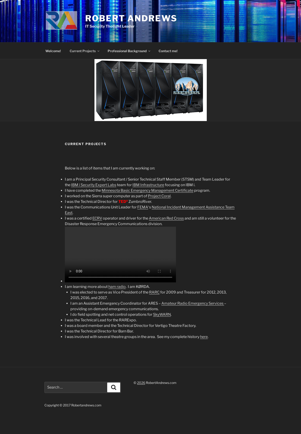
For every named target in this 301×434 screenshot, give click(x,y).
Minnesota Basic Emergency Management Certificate (147, 190)
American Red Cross (166, 218)
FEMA (142, 207)
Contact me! (168, 51)
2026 (141, 383)
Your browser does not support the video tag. (120, 254)
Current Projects (85, 51)
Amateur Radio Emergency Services (192, 303)
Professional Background (129, 51)
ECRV (97, 218)
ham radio (117, 286)
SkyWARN (162, 314)
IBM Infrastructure (148, 185)
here (204, 337)
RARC (154, 292)
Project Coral (159, 196)
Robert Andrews (131, 18)
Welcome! (53, 51)
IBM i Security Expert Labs (93, 185)
